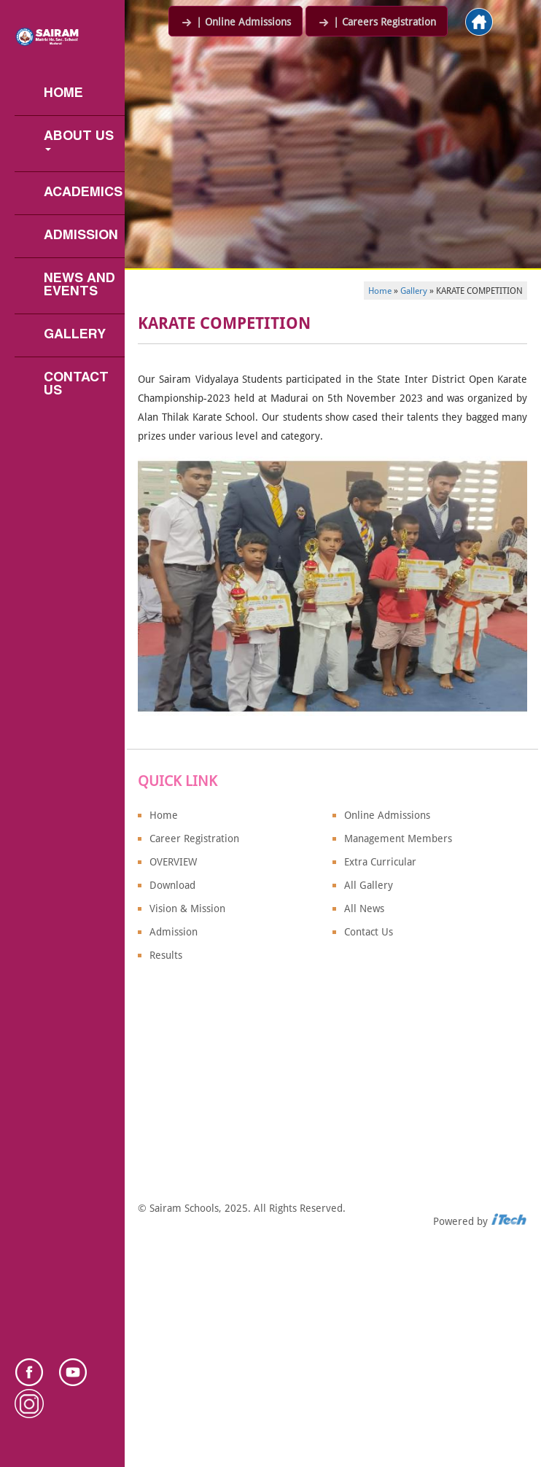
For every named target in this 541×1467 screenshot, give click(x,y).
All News (364, 908)
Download (172, 885)
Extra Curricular (380, 862)
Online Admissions (387, 815)
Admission (81, 236)
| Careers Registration (376, 22)
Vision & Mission (187, 908)
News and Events (81, 285)
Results (165, 955)
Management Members (398, 838)
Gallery (75, 335)
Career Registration (194, 838)
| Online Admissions (235, 22)
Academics (83, 193)
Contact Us (78, 384)
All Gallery (368, 885)
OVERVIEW (173, 862)
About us (80, 141)
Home (63, 93)
